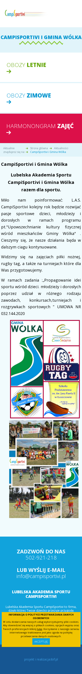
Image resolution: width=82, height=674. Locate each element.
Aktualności (61, 148)
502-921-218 (41, 557)
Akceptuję (41, 641)
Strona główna (39, 148)
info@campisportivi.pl (41, 576)
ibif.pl (54, 659)
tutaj (39, 629)
